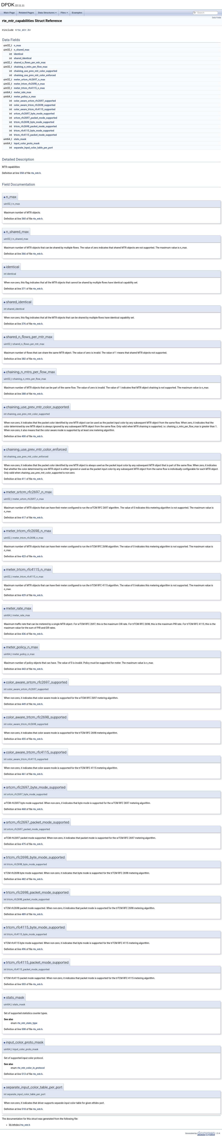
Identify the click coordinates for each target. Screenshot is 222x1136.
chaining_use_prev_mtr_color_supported (35, 71)
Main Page (9, 12)
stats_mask (20, 139)
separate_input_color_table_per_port (33, 147)
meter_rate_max (22, 92)
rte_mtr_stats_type (27, 1023)
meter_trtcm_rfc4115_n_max (29, 88)
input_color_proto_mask (27, 143)
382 (24, 358)
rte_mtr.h (22, 30)
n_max (17, 45)
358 (22, 173)
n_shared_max (21, 49)
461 (24, 774)
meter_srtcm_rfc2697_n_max (29, 79)
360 (24, 218)
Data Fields (216, 18)
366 (24, 253)
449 (24, 704)
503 (24, 984)
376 (24, 323)
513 (24, 1074)
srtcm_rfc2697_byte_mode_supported (34, 113)
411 (24, 479)
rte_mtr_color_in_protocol (31, 1068)
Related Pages (26, 12)
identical (18, 54)
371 (24, 288)
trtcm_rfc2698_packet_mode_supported (35, 126)
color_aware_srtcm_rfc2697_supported (35, 100)
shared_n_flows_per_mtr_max (30, 62)
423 (24, 556)
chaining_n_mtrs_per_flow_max (30, 66)
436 (24, 634)
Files (64, 12)
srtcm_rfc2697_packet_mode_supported (35, 117)
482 (24, 879)
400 (24, 436)
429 (24, 595)
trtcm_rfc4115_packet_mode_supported (35, 135)
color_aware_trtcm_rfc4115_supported (34, 109)
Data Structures (47, 12)
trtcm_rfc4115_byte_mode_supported (34, 130)
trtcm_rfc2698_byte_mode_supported (34, 122)
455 (24, 739)
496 (24, 949)
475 (24, 844)
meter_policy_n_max (25, 96)
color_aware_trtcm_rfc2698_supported (34, 105)
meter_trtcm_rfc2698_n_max (29, 83)
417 (24, 517)
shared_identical (23, 58)
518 (24, 1109)
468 (24, 809)
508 (24, 1029)
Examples (77, 12)
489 (24, 914)
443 (24, 669)
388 (24, 393)
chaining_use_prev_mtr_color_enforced (35, 75)
